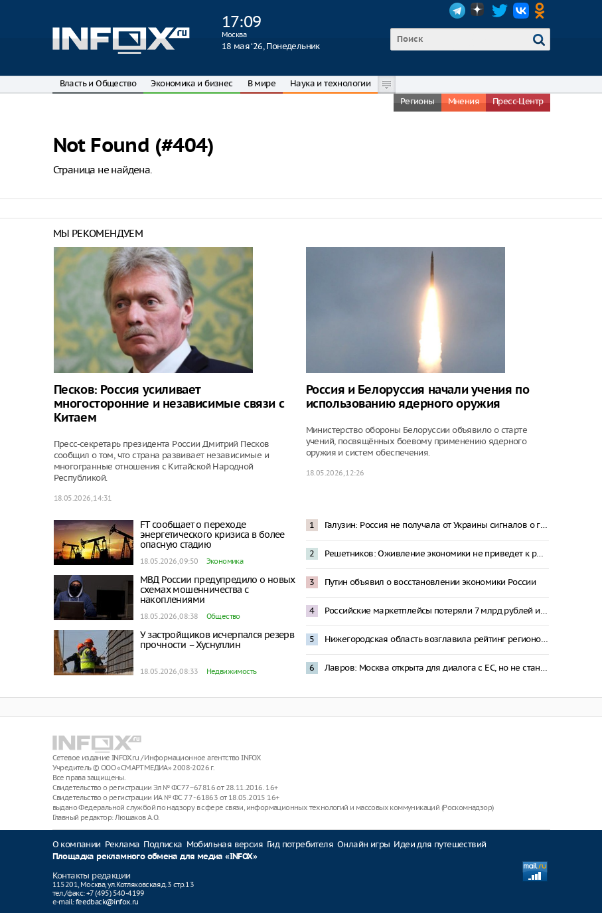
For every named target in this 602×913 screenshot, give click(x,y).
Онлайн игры (363, 844)
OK (542, 11)
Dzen (479, 11)
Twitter (500, 11)
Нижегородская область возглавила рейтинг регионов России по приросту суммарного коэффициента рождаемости (437, 639)
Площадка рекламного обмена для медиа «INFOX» (155, 857)
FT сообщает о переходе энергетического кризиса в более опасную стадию (212, 534)
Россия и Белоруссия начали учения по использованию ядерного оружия (418, 397)
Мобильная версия (225, 844)
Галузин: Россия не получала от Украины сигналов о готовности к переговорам (437, 525)
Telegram (457, 11)
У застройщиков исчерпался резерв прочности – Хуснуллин (217, 640)
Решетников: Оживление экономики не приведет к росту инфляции (437, 553)
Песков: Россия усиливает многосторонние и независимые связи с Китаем (169, 404)
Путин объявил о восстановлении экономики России (430, 582)
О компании (76, 844)
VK (521, 11)
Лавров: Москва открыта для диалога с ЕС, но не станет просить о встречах (437, 668)
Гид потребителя (300, 844)
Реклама (122, 844)
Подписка (162, 844)
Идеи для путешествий (440, 844)
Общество (223, 616)
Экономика (225, 561)
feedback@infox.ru (107, 901)
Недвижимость (231, 671)
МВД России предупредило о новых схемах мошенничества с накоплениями (217, 590)
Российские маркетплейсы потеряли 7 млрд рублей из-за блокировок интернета (437, 611)
